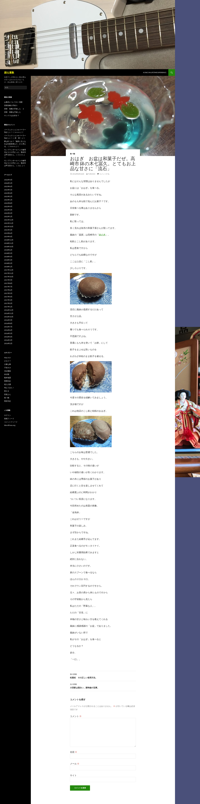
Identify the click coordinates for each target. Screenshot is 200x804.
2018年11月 (8, 243)
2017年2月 (8, 303)
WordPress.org (9, 425)
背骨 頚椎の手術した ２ (14, 109)
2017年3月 (8, 300)
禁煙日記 (7, 381)
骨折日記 (7, 401)
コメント (76, 716)
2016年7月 (8, 327)
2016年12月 (8, 310)
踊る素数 (9, 72)
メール (74, 763)
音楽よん (7, 394)
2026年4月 (8, 180)
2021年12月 (8, 220)
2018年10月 (8, 247)
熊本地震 (7, 378)
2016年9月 (8, 320)
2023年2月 (8, 196)
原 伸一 (18, 138)
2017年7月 (8, 287)
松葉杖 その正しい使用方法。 (103, 676)
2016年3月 (8, 340)
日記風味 (7, 371)
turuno (91, 174)
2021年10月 (8, 226)
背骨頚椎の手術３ (11, 105)
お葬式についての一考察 (13, 102)
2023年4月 (8, 193)
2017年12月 (8, 270)
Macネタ (7, 358)
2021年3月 (8, 230)
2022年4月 (8, 206)
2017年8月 (8, 283)
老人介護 (7, 384)
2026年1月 (8, 183)
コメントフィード (11, 422)
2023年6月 (8, 186)
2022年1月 (8, 216)
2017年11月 (8, 273)
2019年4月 (8, 236)
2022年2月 (8, 213)
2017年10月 (8, 277)
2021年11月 (8, 223)
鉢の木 (102, 234)
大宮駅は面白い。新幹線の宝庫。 (103, 686)
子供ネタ (7, 368)
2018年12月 (8, 240)
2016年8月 (8, 323)
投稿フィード (9, 419)
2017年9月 (8, 280)
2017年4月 (8, 297)
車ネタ (6, 391)
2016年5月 (8, 333)
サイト (73, 775)
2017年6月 (8, 290)
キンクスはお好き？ (11, 115)
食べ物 (72, 154)
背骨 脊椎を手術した (12, 112)
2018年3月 (8, 260)
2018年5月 (8, 253)
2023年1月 (8, 200)
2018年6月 (8, 250)
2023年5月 (8, 190)
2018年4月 (8, 257)
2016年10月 (8, 317)
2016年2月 (8, 343)
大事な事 (7, 364)
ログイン (7, 415)
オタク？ (7, 361)
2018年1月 (8, 267)
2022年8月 (8, 203)
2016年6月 (8, 330)
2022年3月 (8, 210)
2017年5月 (8, 293)
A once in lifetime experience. (155, 72)
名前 (73, 752)
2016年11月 (8, 313)
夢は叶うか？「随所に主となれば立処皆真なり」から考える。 (15, 143)
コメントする (104, 174)
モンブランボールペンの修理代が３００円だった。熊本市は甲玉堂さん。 (15, 152)
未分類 (6, 374)
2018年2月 (8, 263)
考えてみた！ (9, 388)
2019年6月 (8, 233)
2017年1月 (8, 307)
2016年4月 (8, 337)
